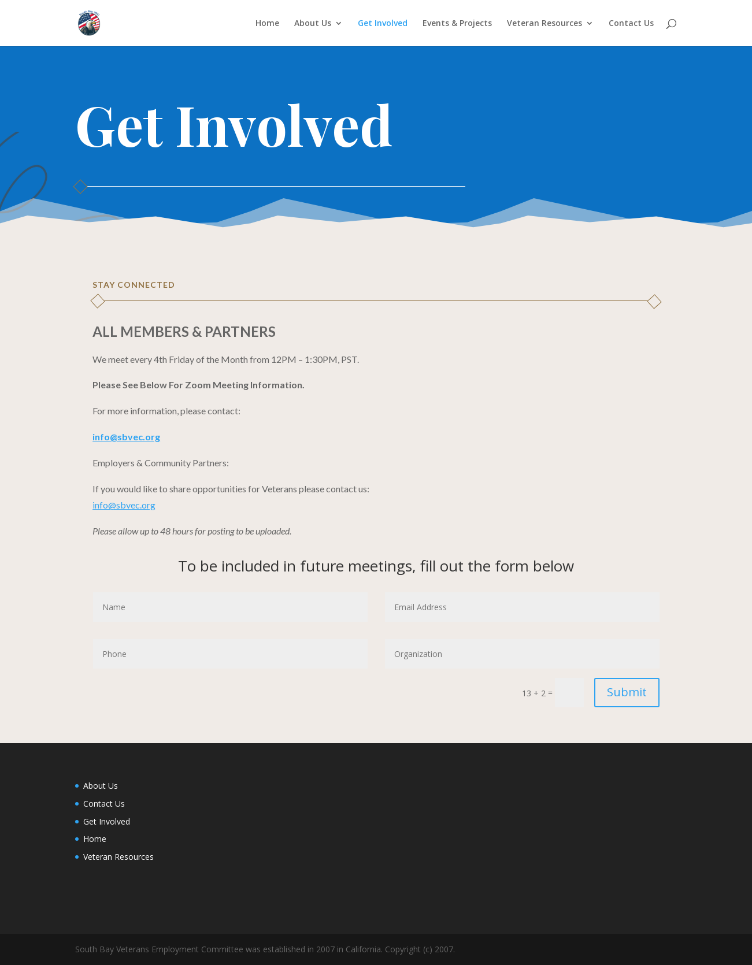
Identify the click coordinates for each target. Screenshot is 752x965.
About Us (312, 23)
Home (267, 23)
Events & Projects (457, 23)
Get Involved (383, 23)
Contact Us (631, 23)
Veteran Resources (544, 23)
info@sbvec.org (123, 504)
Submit (627, 692)
